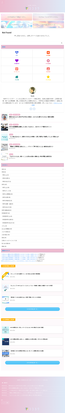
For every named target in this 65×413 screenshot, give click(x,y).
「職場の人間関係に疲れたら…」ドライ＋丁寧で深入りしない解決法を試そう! (31, 146)
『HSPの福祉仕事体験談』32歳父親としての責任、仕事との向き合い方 (19, 257)
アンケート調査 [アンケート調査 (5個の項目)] (5, 400)
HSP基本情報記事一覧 (32, 309)
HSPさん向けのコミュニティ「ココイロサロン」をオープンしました (18, 260)
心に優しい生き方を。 (32, 411)
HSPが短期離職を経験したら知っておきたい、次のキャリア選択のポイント (30, 126)
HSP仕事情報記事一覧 (32, 362)
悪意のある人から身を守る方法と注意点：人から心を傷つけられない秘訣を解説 (31, 117)
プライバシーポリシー (37, 378)
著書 (33, 105)
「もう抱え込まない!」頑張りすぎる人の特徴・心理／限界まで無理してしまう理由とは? (34, 136)
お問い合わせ (45, 378)
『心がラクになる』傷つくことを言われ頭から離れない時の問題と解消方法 (30, 156)
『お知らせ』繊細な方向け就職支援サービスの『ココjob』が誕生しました (19, 254)
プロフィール (58, 103)
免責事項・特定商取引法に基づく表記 (24, 378)
